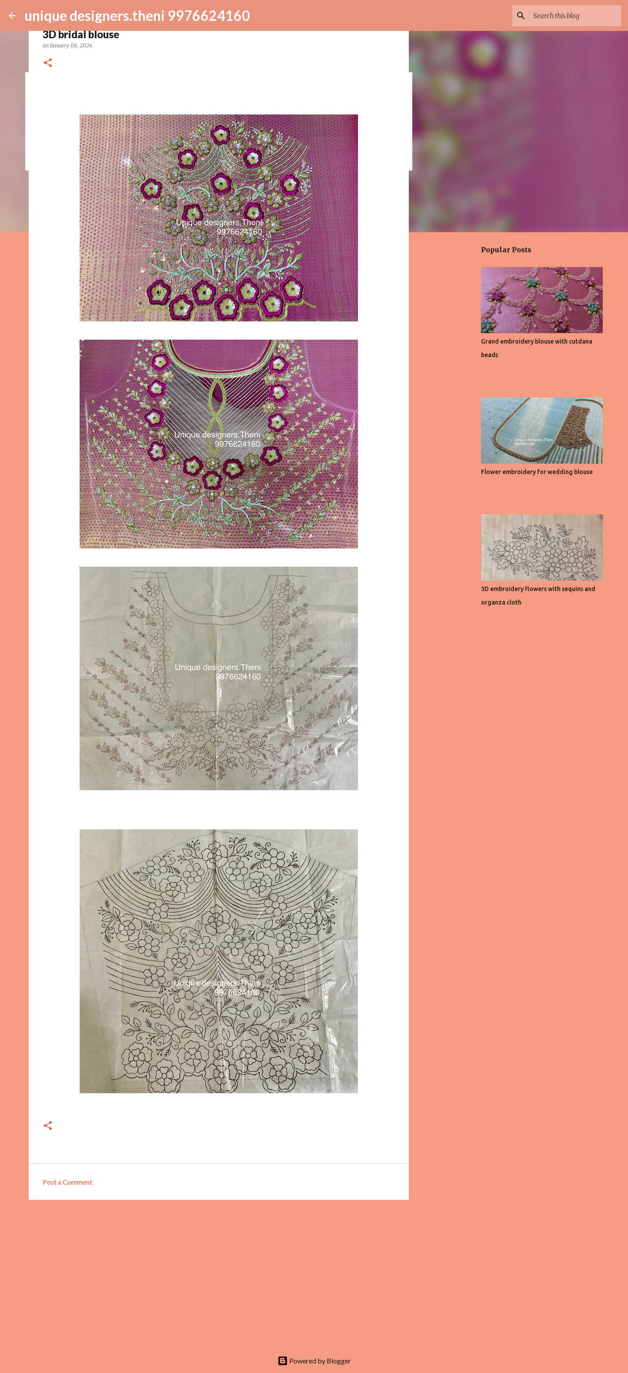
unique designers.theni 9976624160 (137, 15)
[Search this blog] (575, 15)
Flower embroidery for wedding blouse (537, 471)
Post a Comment (67, 1182)
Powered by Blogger (314, 1360)
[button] (48, 63)
